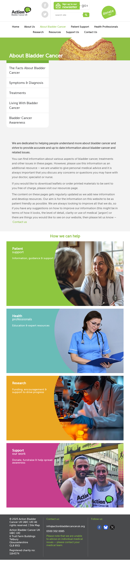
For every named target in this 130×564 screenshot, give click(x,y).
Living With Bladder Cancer (23, 105)
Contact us (20, 222)
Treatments (17, 93)
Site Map (35, 525)
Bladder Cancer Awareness (20, 120)
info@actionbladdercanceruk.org (65, 526)
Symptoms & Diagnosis (26, 83)
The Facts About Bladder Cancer (27, 70)
